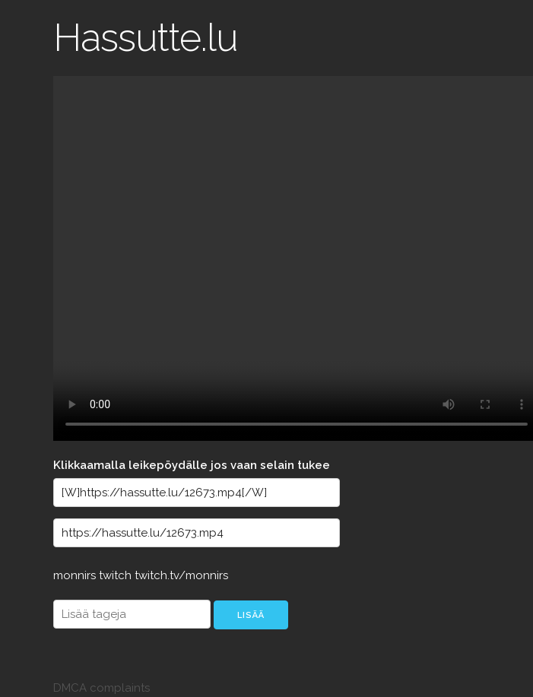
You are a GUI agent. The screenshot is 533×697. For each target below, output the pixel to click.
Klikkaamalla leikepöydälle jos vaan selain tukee (191, 465)
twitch (117, 575)
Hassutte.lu (145, 37)
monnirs (76, 575)
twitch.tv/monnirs (181, 575)
